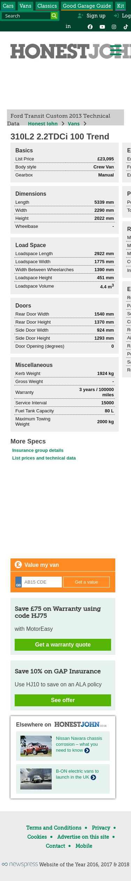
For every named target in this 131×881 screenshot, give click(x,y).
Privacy (101, 828)
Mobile (83, 846)
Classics (47, 6)
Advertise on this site (83, 837)
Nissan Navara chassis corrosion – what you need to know (79, 744)
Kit (120, 6)
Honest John (43, 123)
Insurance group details (38, 450)
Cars (8, 6)
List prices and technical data (44, 458)
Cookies (37, 837)
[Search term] (29, 15)
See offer (63, 700)
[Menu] (115, 50)
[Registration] (38, 582)
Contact (55, 846)
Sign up (91, 16)
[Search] (54, 15)
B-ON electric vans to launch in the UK (77, 774)
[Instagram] (114, 26)
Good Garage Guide (87, 6)
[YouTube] (102, 26)
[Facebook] (90, 26)
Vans (25, 6)
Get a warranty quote (62, 645)
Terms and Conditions (53, 828)
